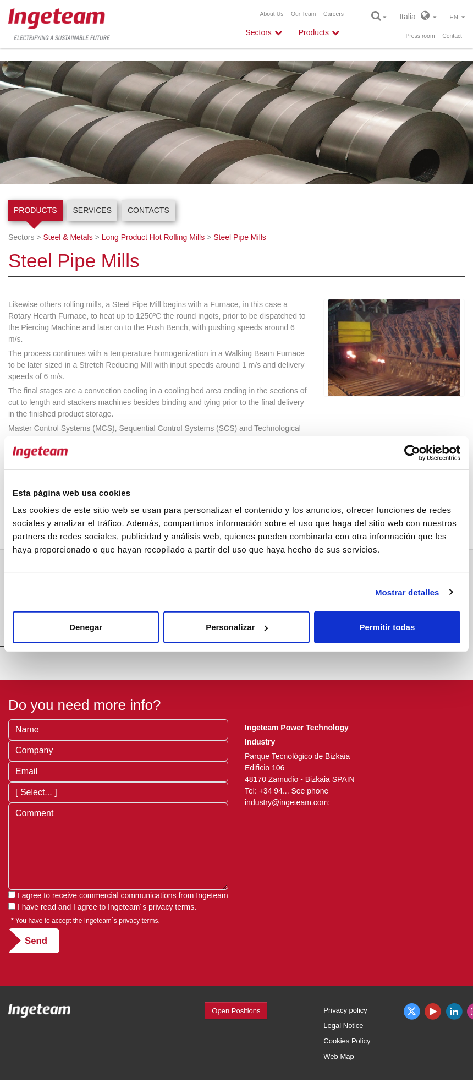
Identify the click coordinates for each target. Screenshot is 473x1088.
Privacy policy (345, 1010)
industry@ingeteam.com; (287, 802)
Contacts (148, 210)
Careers (333, 14)
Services (92, 210)
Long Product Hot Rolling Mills (153, 237)
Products (35, 210)
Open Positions (236, 1011)
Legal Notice (343, 1025)
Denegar (85, 627)
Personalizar (237, 627)
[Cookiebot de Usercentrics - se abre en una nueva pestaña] (412, 452)
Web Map (338, 1056)
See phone (309, 790)
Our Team (303, 14)
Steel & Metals (67, 237)
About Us (272, 14)
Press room (420, 36)
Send (36, 941)
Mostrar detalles (407, 592)
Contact (452, 36)
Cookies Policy (346, 1041)
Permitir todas (387, 627)
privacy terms (171, 907)
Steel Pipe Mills (239, 237)
